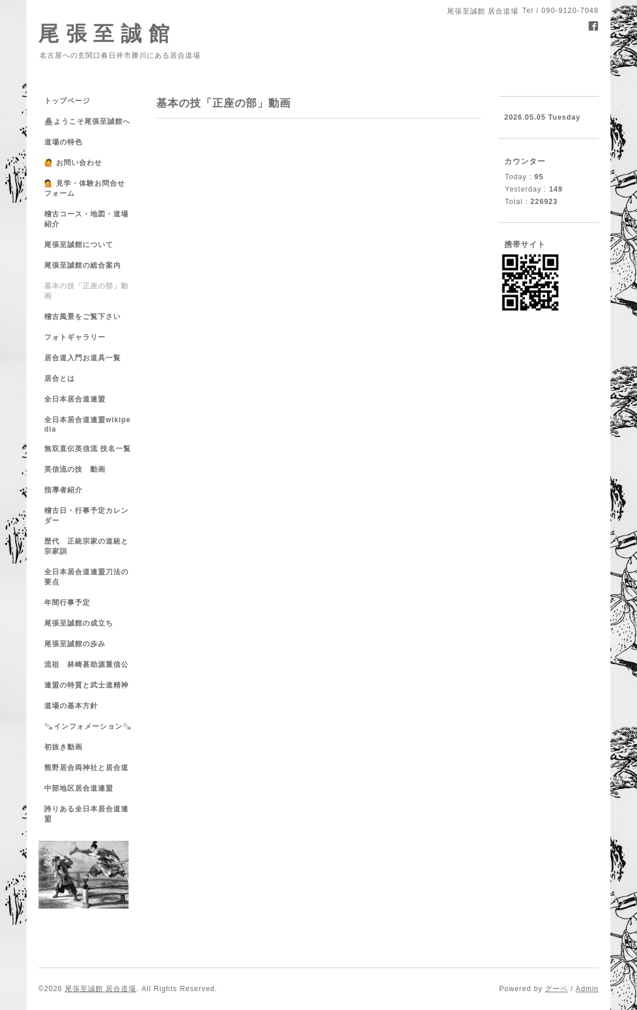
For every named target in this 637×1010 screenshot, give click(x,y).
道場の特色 (67, 142)
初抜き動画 (63, 747)
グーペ (556, 989)
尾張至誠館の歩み (75, 644)
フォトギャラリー (75, 337)
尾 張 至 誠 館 (104, 33)
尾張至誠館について (78, 245)
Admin (587, 989)
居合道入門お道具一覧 (82, 358)
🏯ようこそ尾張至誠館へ (87, 121)
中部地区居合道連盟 (78, 788)
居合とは (59, 378)
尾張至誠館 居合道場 (100, 989)
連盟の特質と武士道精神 (86, 685)
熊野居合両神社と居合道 (86, 768)
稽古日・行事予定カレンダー (86, 515)
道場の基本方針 (71, 706)
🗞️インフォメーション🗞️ (88, 726)
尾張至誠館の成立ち (78, 623)
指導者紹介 (63, 490)
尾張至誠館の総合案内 (82, 265)
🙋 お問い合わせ (73, 163)
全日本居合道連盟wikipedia (87, 424)
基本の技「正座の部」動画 (86, 291)
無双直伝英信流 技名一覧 (87, 449)
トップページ (67, 101)
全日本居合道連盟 (75, 399)
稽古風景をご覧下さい (82, 316)
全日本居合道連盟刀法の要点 (86, 577)
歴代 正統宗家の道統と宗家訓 (86, 546)
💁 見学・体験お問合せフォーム (84, 188)
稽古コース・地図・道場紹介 (86, 219)
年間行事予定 (67, 602)
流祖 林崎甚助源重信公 (86, 664)
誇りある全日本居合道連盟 (86, 814)
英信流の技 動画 (75, 469)
